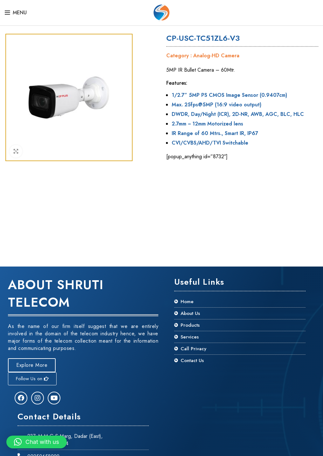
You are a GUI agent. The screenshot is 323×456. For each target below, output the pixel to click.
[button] (36, 442)
